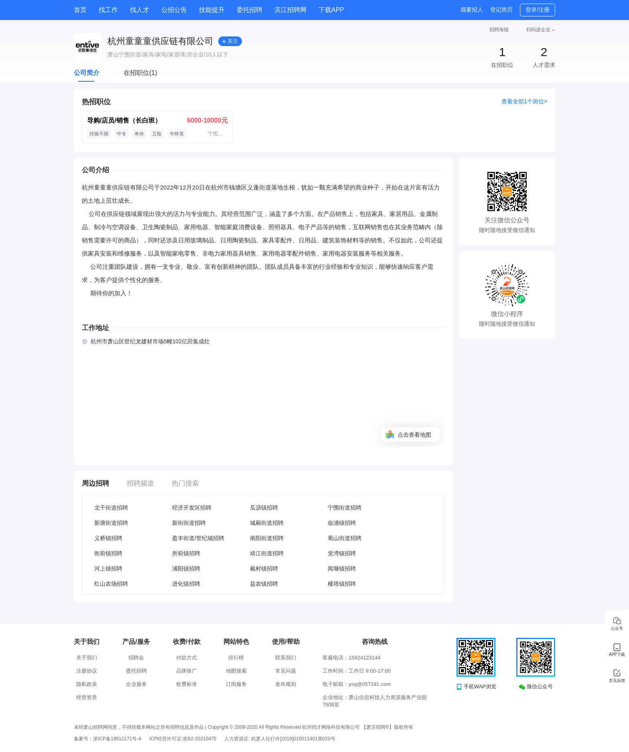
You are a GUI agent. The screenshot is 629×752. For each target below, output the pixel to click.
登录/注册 (538, 9)
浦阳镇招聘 (186, 568)
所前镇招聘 (186, 553)
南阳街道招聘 (267, 538)
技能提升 (212, 9)
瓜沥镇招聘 (264, 507)
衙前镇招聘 (108, 553)
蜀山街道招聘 (344, 538)
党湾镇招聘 (342, 553)
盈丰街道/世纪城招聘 (198, 538)
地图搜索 (236, 671)
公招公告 (174, 9)
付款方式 (186, 658)
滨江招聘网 (290, 9)
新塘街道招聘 (111, 523)
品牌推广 (186, 671)
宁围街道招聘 (344, 507)
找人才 (139, 9)
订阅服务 (236, 684)
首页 (80, 9)
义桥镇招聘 (108, 538)
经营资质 (86, 697)
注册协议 (86, 671)
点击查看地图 (414, 434)
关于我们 (86, 658)
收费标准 (186, 684)
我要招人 (472, 9)
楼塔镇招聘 (342, 584)
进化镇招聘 (186, 584)
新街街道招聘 (189, 523)
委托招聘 (249, 9)
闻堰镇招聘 (342, 568)
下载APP (331, 9)
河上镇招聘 (108, 568)
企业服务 (136, 684)
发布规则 (285, 684)
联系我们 (285, 658)
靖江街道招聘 (267, 553)
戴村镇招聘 (264, 568)
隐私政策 (86, 684)
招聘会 (136, 658)
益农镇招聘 (264, 584)
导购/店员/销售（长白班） (124, 120)
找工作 (108, 9)
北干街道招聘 (111, 507)
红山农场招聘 (111, 584)
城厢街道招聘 (267, 523)
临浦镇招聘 (342, 523)
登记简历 (501, 9)
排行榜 (236, 658)
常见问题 (285, 671)
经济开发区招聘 (191, 507)
